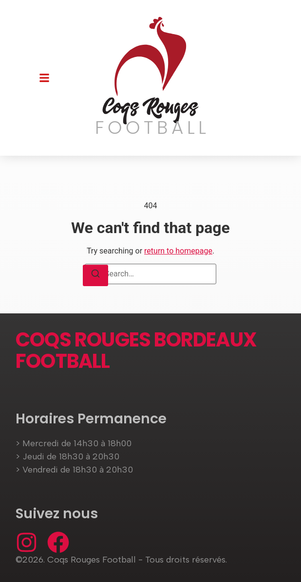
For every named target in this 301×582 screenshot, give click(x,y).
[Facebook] (58, 542)
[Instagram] (27, 542)
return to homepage (178, 250)
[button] (44, 78)
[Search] (95, 275)
